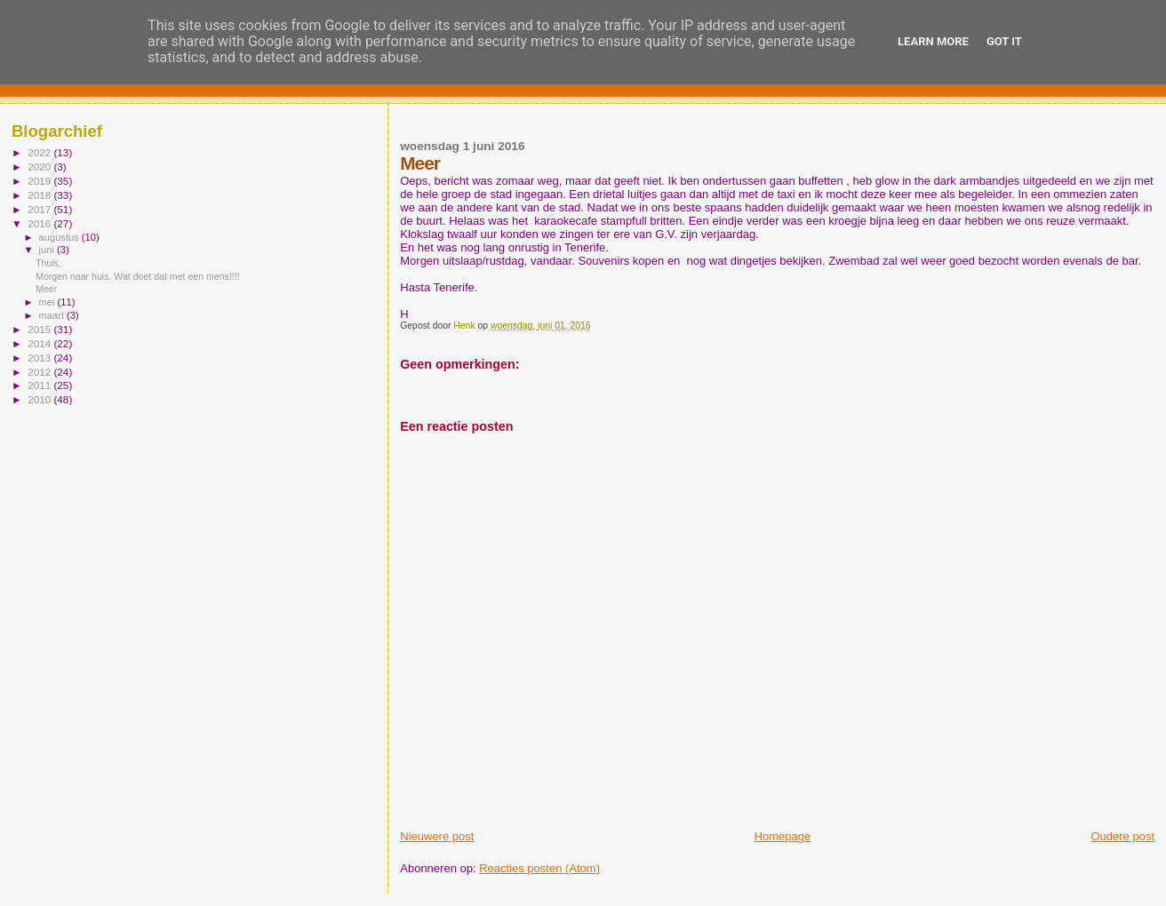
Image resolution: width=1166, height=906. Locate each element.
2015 (40, 329)
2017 (40, 209)
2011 (40, 385)
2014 (40, 343)
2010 (40, 399)
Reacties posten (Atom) (539, 868)
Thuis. (48, 263)
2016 (40, 223)
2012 (40, 372)
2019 (40, 181)
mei (48, 302)
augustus (60, 237)
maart (53, 315)
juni (48, 249)
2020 (40, 166)
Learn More (933, 41)
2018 (40, 195)
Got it (1004, 41)
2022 (40, 152)
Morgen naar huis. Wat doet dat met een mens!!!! (138, 276)
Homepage (783, 836)
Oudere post (1122, 836)
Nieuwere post (437, 836)
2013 (40, 357)
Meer (46, 288)
